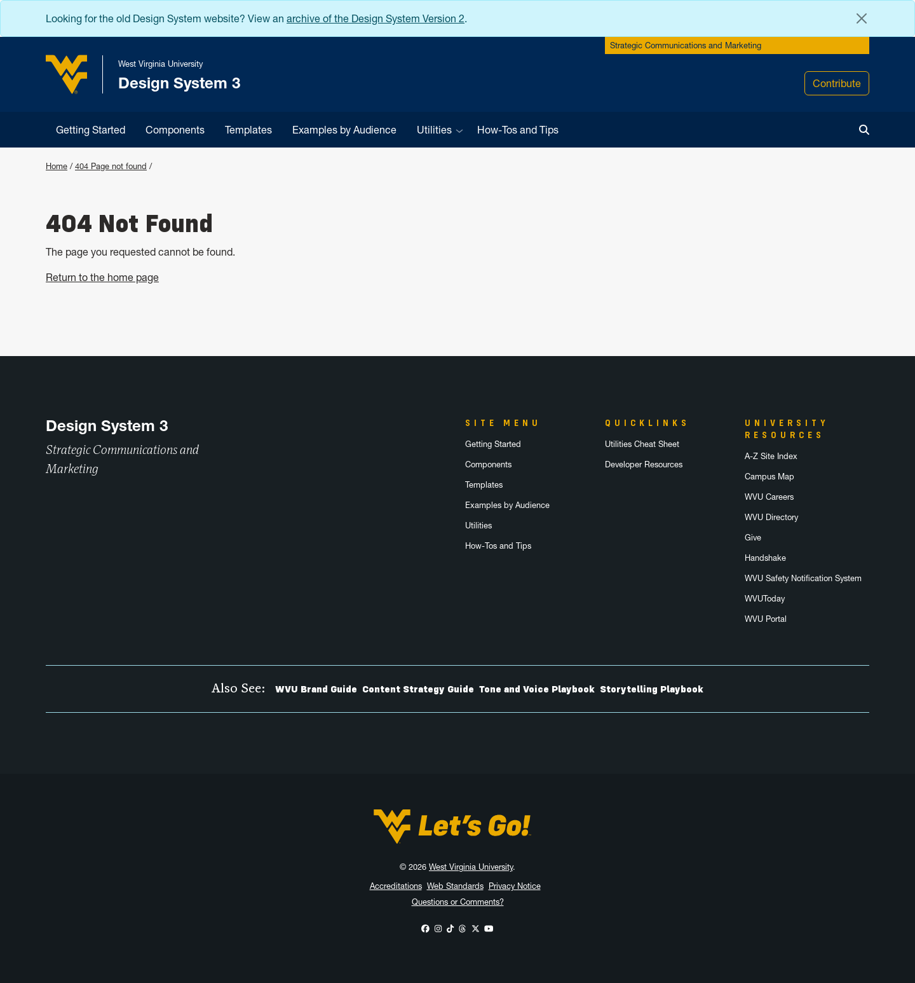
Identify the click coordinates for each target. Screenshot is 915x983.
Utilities (434, 129)
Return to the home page (102, 277)
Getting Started (90, 129)
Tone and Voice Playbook (537, 689)
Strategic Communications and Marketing (685, 45)
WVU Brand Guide (316, 689)
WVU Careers (769, 497)
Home (56, 166)
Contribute (837, 83)
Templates (248, 129)
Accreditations (396, 886)
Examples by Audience (344, 129)
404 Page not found (111, 166)
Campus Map (769, 476)
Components (175, 129)
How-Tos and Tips (518, 129)
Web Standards (455, 886)
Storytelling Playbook (651, 689)
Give (753, 537)
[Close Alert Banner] (861, 18)
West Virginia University (471, 867)
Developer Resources (643, 464)
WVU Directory (771, 517)
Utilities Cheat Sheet (642, 444)
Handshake (765, 558)
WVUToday (765, 598)
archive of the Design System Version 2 (375, 18)
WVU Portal (766, 619)
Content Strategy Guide (418, 689)
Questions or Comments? (458, 902)
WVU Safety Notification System (803, 578)
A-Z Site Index (771, 456)
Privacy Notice (515, 886)
